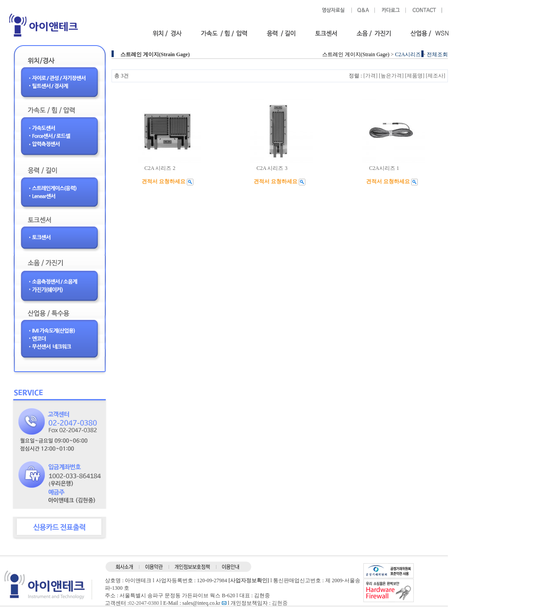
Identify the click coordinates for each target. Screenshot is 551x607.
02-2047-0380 (144, 603)
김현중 (280, 603)
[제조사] (435, 76)
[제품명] (414, 76)
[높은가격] (391, 76)
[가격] (370, 76)
